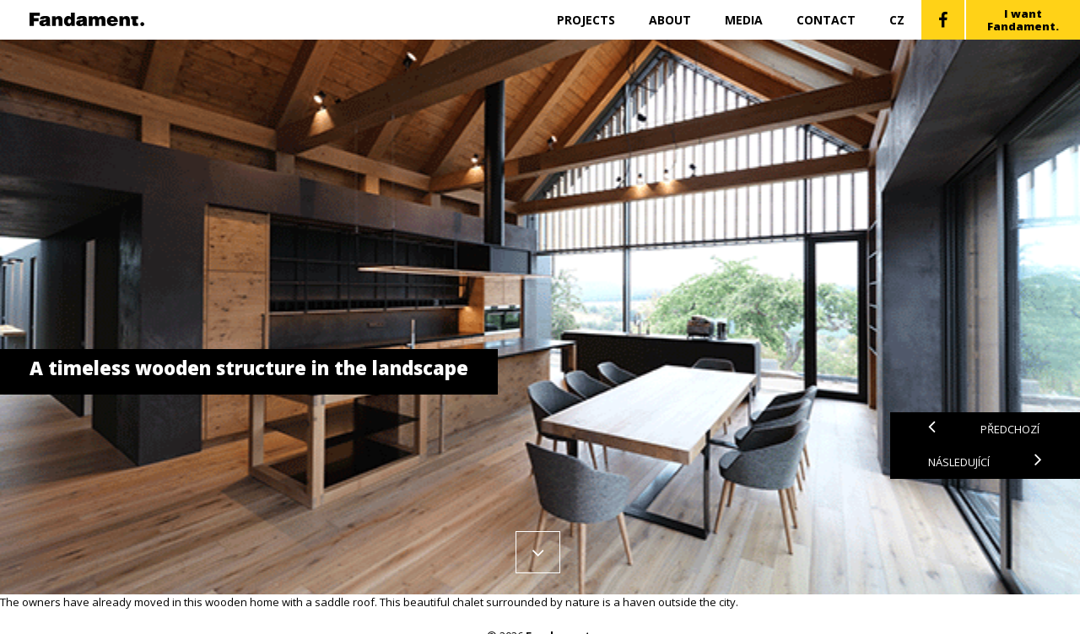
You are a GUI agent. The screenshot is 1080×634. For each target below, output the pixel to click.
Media (744, 20)
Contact (826, 20)
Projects (586, 20)
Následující (985, 462)
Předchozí (984, 429)
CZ (896, 20)
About (670, 20)
